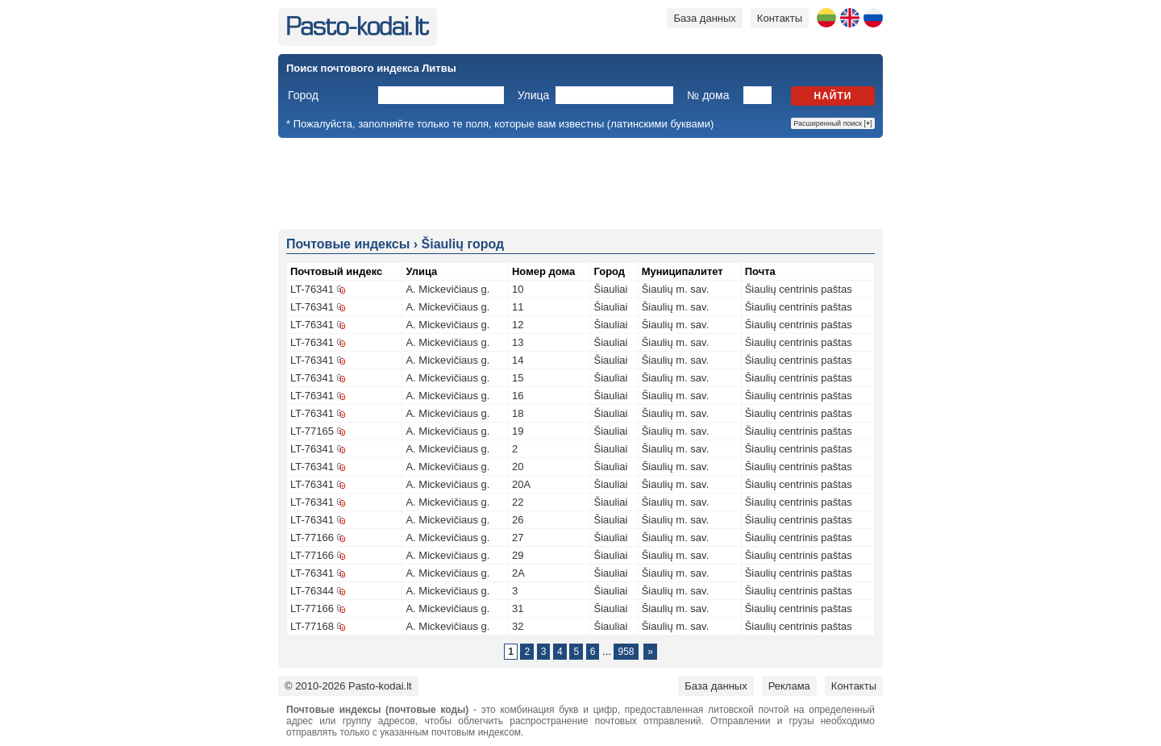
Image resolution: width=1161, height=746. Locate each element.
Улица (534, 95)
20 (517, 467)
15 (517, 378)
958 (626, 651)
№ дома (708, 95)
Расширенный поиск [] (832, 123)
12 (517, 325)
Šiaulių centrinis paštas (798, 289)
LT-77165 (312, 431)
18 (517, 413)
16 (517, 396)
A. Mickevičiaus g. (447, 289)
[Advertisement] (580, 182)
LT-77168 (312, 626)
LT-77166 (312, 537)
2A (518, 573)
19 (517, 431)
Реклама (789, 686)
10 (517, 289)
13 (517, 342)
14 (517, 360)
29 (517, 555)
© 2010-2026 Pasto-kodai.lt (348, 686)
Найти (833, 96)
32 (517, 626)
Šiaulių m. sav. (676, 289)
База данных (704, 18)
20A (521, 484)
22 (517, 502)
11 (517, 307)
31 (517, 608)
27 (517, 537)
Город (303, 95)
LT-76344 (312, 591)
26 (517, 520)
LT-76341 (312, 289)
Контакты (779, 18)
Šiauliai (611, 289)
